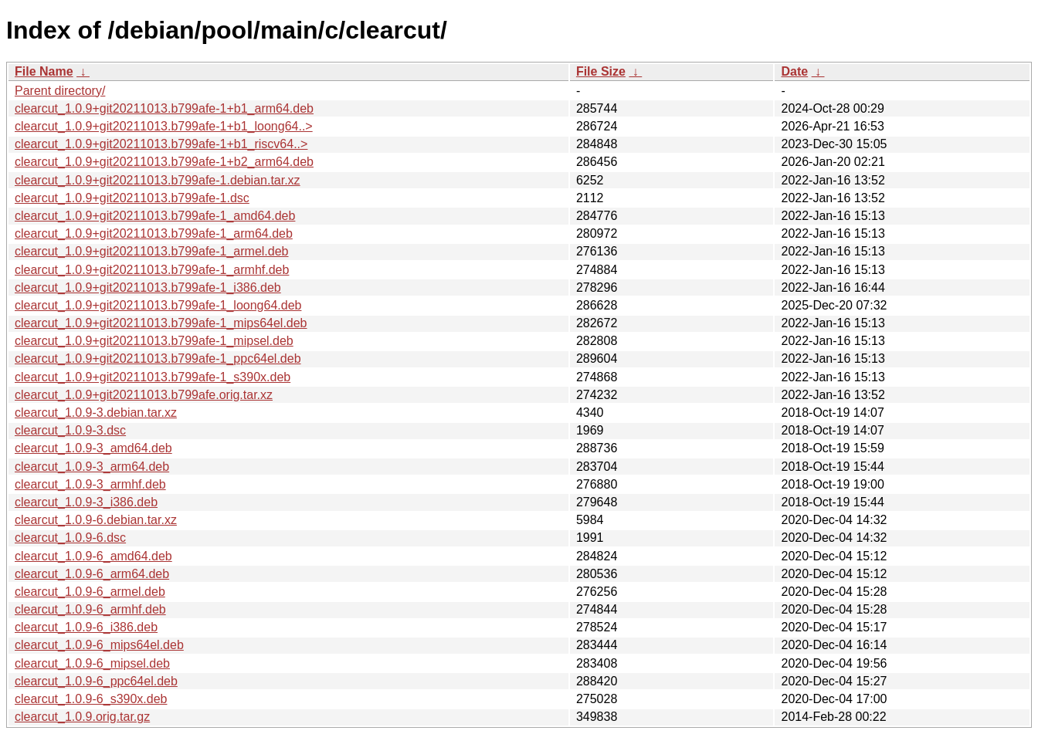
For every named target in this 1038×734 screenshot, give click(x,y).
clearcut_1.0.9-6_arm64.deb (92, 573)
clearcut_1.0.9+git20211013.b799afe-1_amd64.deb (155, 215)
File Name (44, 71)
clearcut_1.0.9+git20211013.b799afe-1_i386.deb (148, 287)
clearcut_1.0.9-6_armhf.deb (90, 609)
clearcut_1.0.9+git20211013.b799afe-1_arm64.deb (154, 233)
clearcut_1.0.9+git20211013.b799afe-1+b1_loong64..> (164, 126)
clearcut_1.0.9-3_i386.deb (86, 502)
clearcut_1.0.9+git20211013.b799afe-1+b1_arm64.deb (164, 108)
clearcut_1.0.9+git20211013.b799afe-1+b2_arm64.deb (164, 161)
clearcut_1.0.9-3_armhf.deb (90, 484)
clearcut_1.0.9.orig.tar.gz (82, 716)
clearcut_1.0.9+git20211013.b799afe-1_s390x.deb (152, 377)
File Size (601, 71)
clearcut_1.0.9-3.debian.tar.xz (96, 412)
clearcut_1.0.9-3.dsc (70, 430)
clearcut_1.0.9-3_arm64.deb (92, 466)
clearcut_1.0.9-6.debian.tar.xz (96, 519)
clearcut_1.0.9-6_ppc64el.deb (96, 681)
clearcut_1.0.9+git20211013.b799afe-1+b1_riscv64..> (161, 144)
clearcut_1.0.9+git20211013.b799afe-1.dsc (132, 198)
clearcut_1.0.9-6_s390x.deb (91, 698)
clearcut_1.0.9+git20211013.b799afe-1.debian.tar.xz (157, 180)
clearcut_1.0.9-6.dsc (70, 537)
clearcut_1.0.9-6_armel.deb (90, 591)
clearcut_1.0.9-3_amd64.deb (93, 448)
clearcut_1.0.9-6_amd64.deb (93, 556)
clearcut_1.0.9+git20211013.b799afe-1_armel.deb (152, 251)
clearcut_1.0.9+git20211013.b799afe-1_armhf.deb (152, 269)
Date (794, 71)
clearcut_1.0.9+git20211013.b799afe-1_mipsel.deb (154, 340)
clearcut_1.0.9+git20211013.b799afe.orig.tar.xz (144, 394)
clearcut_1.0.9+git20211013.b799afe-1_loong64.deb (158, 305)
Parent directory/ (60, 90)
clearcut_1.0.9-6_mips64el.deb (99, 644)
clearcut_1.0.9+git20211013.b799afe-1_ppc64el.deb (158, 358)
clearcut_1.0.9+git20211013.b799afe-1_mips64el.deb (161, 323)
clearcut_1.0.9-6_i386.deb (86, 627)
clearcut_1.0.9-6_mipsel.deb (92, 663)
